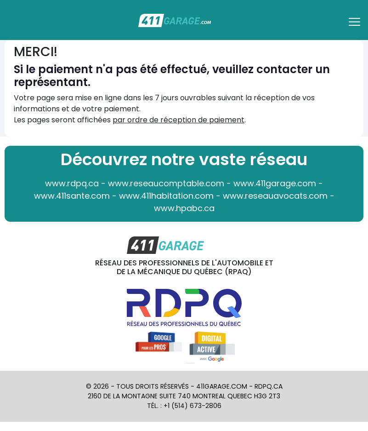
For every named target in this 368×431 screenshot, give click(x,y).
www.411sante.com (72, 195)
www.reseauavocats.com (275, 195)
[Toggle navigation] (355, 25)
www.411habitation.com (166, 195)
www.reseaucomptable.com (166, 183)
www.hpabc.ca (184, 208)
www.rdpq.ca (72, 183)
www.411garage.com (274, 183)
